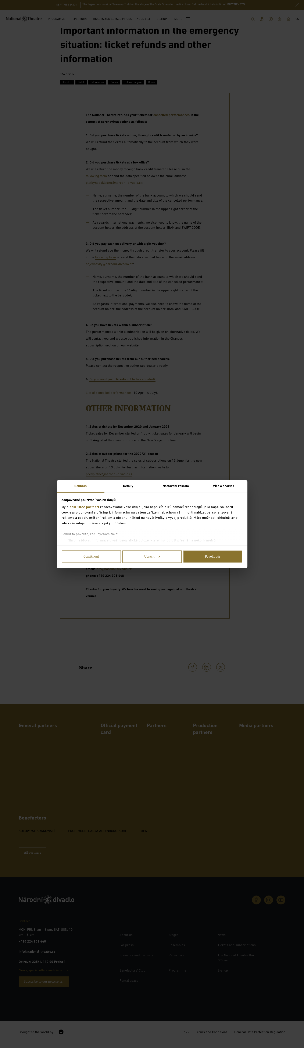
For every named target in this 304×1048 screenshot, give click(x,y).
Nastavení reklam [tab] (176, 486)
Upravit (152, 556)
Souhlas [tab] (80, 486)
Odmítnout (91, 556)
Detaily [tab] (128, 486)
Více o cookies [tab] (223, 486)
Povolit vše (213, 556)
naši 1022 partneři (84, 507)
